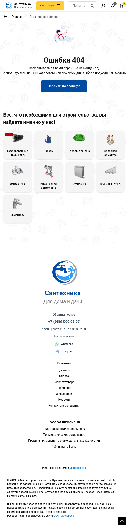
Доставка (64, 370)
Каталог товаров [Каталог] (47, 6)
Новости (64, 399)
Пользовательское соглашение (64, 434)
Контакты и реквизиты (64, 405)
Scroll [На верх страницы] (122, 521)
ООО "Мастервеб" (64, 515)
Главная (17, 16)
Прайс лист (64, 387)
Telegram (63, 351)
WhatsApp (64, 344)
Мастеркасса (78, 467)
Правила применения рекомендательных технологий (64, 440)
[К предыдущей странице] (5, 16)
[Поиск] (92, 6)
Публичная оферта (63, 446)
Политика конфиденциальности (64, 428)
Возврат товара (64, 382)
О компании (64, 393)
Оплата (64, 376)
